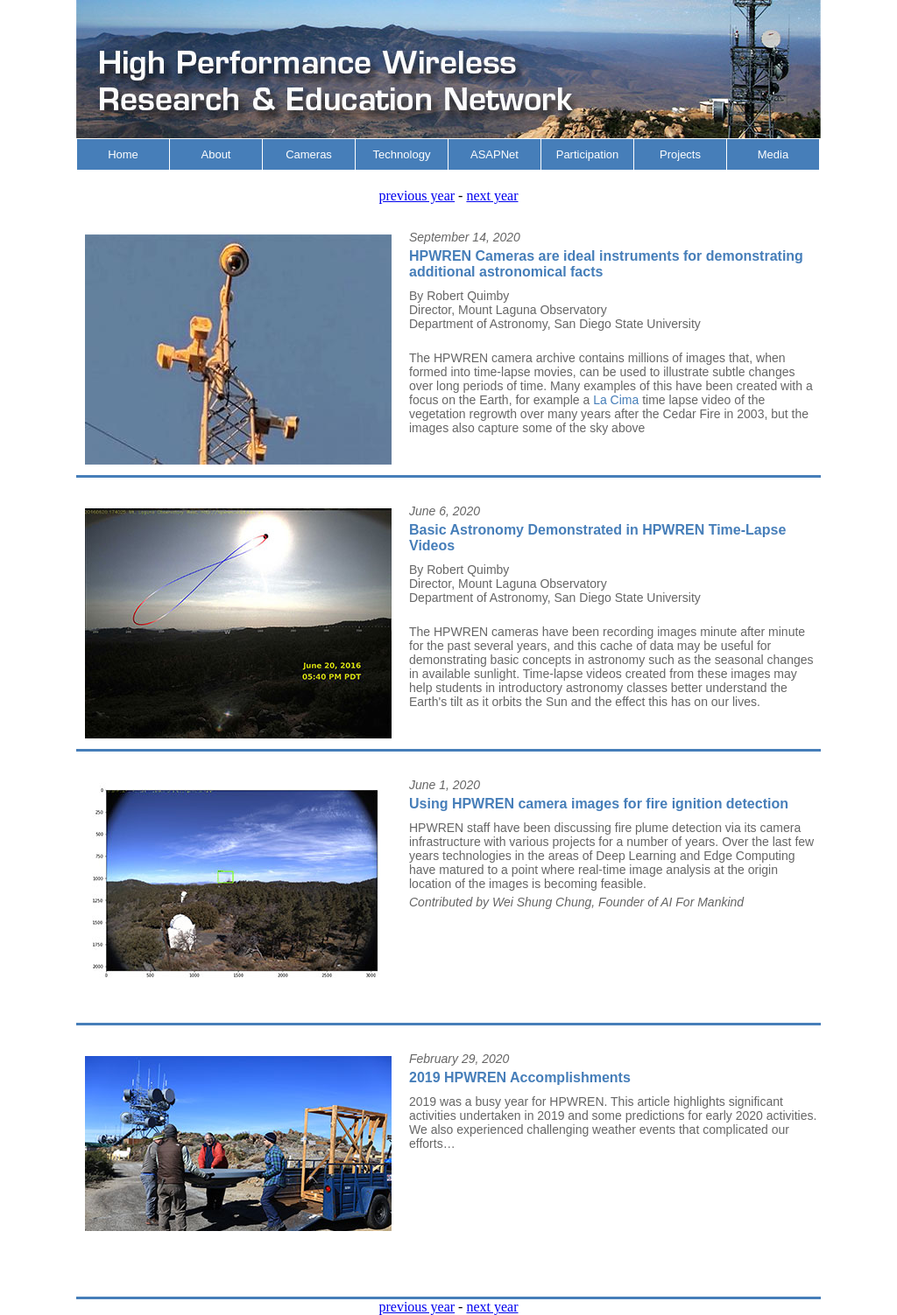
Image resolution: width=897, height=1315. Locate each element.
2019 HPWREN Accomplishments (520, 1077)
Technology (402, 154)
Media (773, 154)
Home (123, 154)
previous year (416, 195)
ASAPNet (494, 154)
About (216, 154)
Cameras (309, 154)
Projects (680, 154)
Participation (587, 154)
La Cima (617, 400)
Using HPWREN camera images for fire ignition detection (598, 803)
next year (492, 195)
